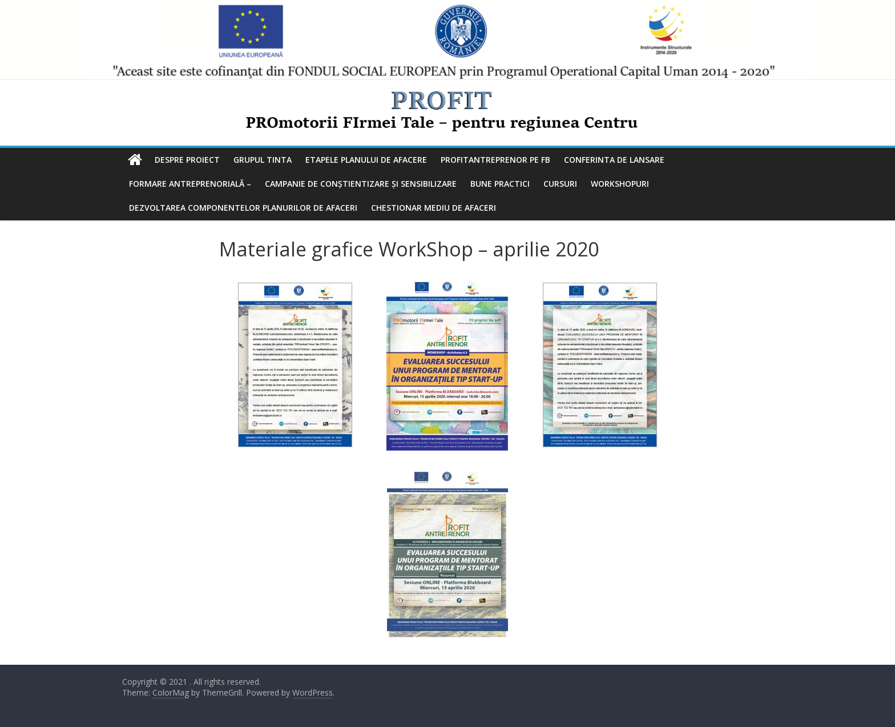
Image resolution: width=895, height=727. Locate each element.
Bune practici (500, 183)
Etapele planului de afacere (366, 159)
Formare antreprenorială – (190, 183)
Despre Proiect (187, 159)
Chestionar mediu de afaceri (433, 207)
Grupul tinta (262, 159)
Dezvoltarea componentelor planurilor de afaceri (243, 207)
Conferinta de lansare (614, 159)
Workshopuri (620, 183)
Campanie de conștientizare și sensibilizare (361, 183)
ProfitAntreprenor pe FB (495, 159)
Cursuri (560, 183)
